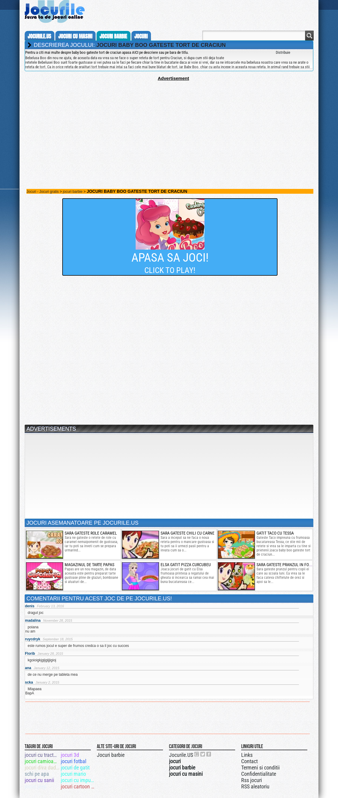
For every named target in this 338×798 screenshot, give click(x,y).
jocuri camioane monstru (42, 761)
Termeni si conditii (260, 767)
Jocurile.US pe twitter (203, 754)
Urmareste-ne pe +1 (197, 754)
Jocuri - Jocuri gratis (42, 192)
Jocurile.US (181, 755)
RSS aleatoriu (255, 786)
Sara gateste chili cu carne (187, 533)
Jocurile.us (39, 36)
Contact (249, 761)
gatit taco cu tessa (275, 533)
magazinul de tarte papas (89, 564)
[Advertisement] (169, 123)
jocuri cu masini (75, 36)
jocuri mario (73, 774)
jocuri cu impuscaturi (78, 780)
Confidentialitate (258, 774)
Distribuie (283, 52)
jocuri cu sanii (39, 780)
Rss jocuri (251, 780)
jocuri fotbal (73, 761)
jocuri (141, 36)
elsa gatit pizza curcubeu (186, 564)
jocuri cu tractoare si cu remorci (42, 755)
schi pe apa (37, 774)
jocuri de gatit (75, 767)
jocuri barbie (113, 36)
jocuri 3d (70, 755)
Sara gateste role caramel (91, 533)
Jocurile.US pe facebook (209, 754)
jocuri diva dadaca (42, 767)
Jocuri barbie (110, 755)
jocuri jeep (35, 786)
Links (247, 755)
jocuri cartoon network (78, 786)
